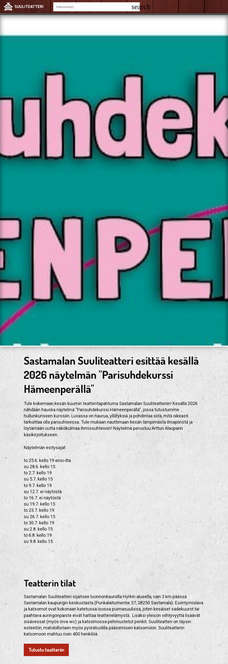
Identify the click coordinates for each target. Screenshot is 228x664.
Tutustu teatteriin (46, 649)
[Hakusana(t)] (92, 6)
